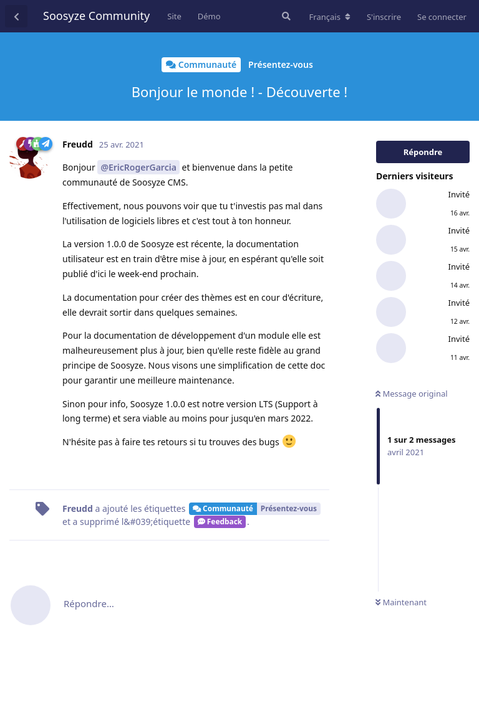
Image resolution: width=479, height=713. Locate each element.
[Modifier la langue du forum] (330, 17)
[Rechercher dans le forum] (285, 16)
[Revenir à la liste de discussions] (16, 16)
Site (174, 16)
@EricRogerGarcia (138, 167)
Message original (411, 393)
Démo (209, 16)
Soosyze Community (96, 15)
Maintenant (401, 602)
